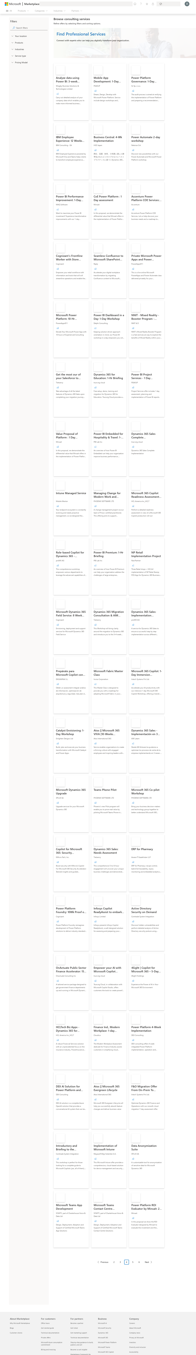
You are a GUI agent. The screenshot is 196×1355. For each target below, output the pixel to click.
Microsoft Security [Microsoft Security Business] (104, 1328)
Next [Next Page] (147, 1262)
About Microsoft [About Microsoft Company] (135, 1328)
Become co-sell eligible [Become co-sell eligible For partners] (78, 1349)
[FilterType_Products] (12, 42)
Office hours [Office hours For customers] (45, 1323)
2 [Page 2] (114, 1262)
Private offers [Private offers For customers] (46, 1337)
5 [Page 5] (132, 1262)
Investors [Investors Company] (132, 1342)
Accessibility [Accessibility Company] (133, 1352)
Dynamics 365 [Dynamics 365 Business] (103, 1333)
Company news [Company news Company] (134, 1333)
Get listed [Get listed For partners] (74, 1328)
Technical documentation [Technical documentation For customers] (50, 1333)
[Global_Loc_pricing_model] (12, 62)
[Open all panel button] (9, 11)
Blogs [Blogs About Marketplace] (12, 1328)
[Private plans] (153, 4)
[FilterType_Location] (12, 36)
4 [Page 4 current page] (126, 1262)
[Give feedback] (135, 4)
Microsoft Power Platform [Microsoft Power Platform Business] (107, 1342)
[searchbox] (32, 28)
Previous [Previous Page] (104, 1262)
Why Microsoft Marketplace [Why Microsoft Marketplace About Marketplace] (20, 1323)
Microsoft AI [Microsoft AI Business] (102, 1323)
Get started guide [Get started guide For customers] (47, 1328)
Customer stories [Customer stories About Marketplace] (16, 1333)
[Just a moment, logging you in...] (187, 3)
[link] (71, 91)
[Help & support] (141, 4)
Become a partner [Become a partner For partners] (76, 1323)
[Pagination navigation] (125, 1264)
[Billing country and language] (168, 3)
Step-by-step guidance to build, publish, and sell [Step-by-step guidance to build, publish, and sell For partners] (81, 1343)
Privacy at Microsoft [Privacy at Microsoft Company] (136, 1337)
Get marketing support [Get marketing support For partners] (78, 1333)
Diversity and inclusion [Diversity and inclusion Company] (137, 1347)
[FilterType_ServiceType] (12, 56)
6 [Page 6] (139, 1262)
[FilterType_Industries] (12, 49)
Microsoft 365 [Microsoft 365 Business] (103, 1337)
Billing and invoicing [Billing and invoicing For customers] (48, 1349)
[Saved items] (147, 4)
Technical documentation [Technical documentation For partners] (79, 1337)
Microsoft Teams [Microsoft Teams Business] (104, 1347)
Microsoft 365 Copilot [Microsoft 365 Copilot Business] (106, 1352)
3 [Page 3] (120, 1262)
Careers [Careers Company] (132, 1323)
